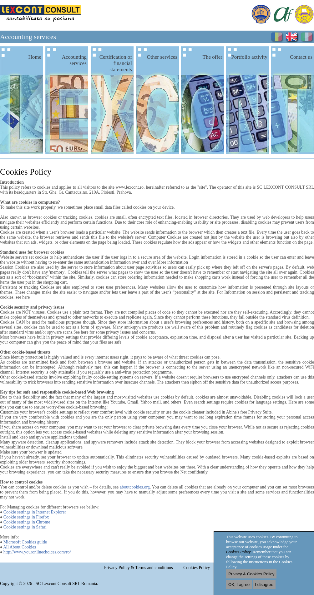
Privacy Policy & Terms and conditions (138, 567)
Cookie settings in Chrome (26, 522)
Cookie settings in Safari (25, 527)
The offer (212, 57)
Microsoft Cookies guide (25, 542)
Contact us (301, 57)
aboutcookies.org (135, 487)
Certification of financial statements (115, 63)
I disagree (264, 584)
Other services (162, 57)
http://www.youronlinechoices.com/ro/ (37, 552)
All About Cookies (19, 547)
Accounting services (74, 60)
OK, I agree (239, 584)
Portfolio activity (249, 57)
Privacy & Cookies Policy (251, 574)
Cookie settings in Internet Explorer (34, 512)
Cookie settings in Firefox (26, 517)
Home (34, 57)
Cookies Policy (196, 567)
